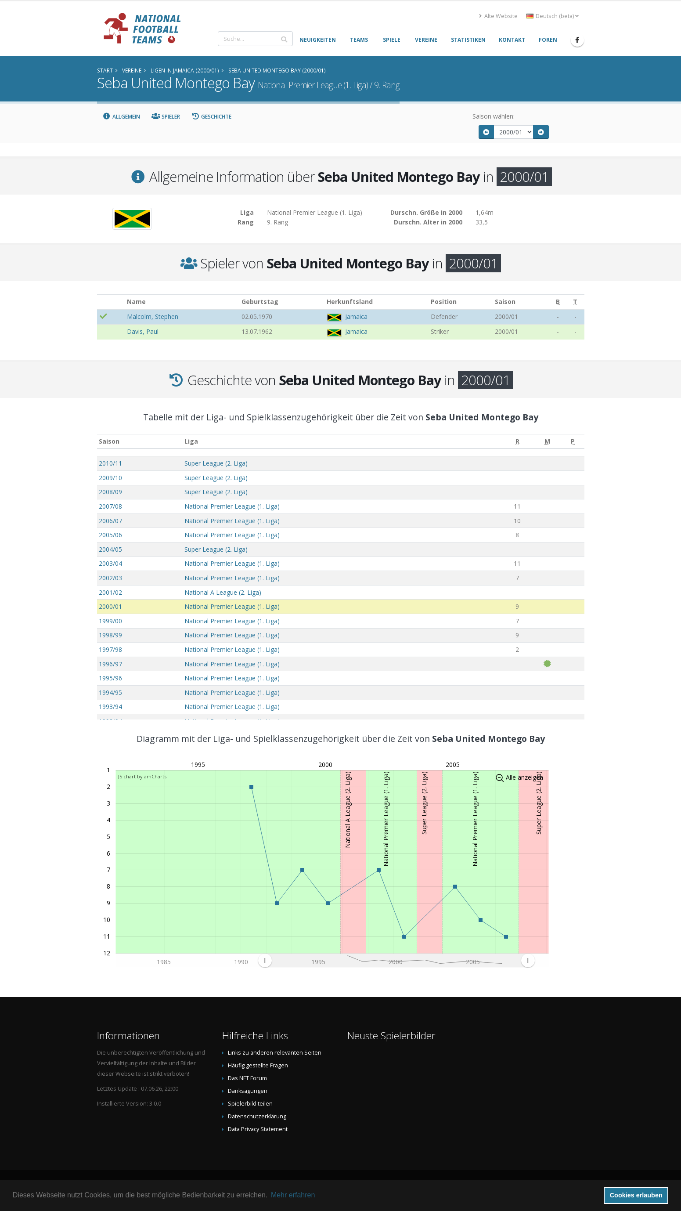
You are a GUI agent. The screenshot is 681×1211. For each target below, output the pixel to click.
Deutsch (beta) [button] (552, 16)
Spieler (165, 116)
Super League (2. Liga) (216, 463)
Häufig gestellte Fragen (258, 1065)
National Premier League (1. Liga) (232, 506)
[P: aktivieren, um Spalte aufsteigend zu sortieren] (573, 441)
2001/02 (110, 592)
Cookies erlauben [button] (636, 1195)
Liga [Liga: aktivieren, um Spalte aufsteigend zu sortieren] (191, 441)
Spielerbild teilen (250, 1103)
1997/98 (110, 649)
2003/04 (110, 563)
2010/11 (110, 463)
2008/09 (110, 492)
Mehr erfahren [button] (293, 1195)
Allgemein (122, 116)
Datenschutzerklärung (257, 1116)
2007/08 (110, 506)
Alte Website (498, 16)
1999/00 (110, 621)
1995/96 (110, 678)
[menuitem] (396, 960)
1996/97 (110, 664)
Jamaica (356, 316)
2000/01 (110, 606)
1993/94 (110, 706)
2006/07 (110, 521)
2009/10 (110, 478)
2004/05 (110, 549)
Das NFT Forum (247, 1078)
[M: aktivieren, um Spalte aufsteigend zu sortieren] (547, 441)
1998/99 (110, 635)
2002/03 (110, 578)
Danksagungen (247, 1091)
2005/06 (110, 535)
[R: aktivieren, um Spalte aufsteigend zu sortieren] (517, 441)
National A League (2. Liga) (222, 592)
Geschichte (211, 116)
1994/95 (110, 692)
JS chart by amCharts (142, 776)
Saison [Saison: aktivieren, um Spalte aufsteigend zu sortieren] (109, 441)
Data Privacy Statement (258, 1129)
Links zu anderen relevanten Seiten (274, 1052)
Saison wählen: (493, 116)
